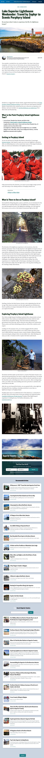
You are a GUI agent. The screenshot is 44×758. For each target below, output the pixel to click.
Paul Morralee (10, 56)
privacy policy (32, 472)
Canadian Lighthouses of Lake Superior (12, 396)
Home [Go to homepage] (8, 1)
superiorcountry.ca (7, 399)
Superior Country (23, 6)
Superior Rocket (6, 142)
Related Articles (10, 190)
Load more (22, 755)
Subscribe (40, 1)
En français (34, 1)
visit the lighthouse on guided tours (28, 108)
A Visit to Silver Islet (13, 193)
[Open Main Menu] (3, 1)
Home (18, 6)
